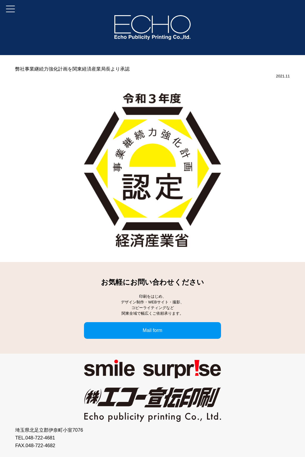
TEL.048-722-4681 (35, 437)
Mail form (152, 330)
